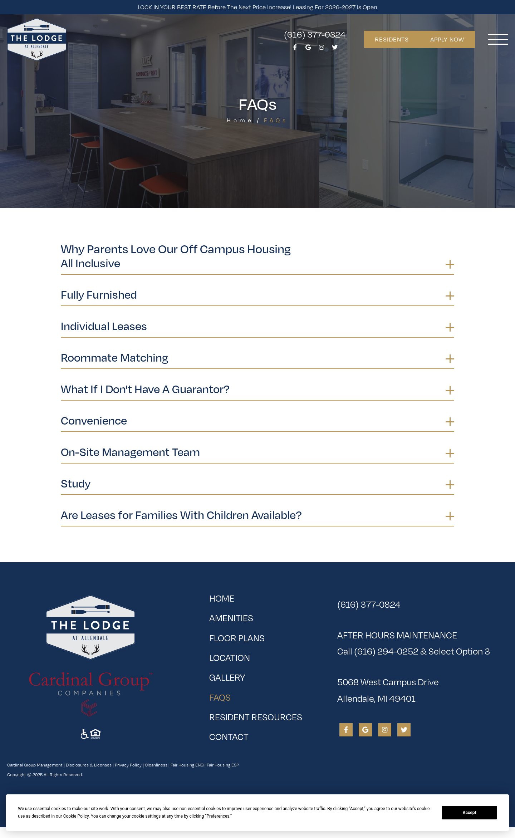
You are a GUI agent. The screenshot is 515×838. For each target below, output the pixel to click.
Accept (469, 812)
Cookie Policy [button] (76, 816)
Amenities (231, 617)
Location (229, 657)
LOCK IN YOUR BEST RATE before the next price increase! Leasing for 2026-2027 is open (257, 7)
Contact (229, 736)
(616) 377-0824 (314, 34)
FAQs (242, 695)
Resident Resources (255, 716)
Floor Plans (237, 637)
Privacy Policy (128, 765)
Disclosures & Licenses (89, 765)
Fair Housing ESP (223, 765)
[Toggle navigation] (498, 39)
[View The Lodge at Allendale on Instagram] (321, 49)
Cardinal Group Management (35, 765)
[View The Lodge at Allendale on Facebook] (295, 49)
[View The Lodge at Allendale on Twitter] (334, 49)
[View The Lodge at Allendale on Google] (308, 49)
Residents (392, 39)
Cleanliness (156, 765)
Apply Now (447, 39)
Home (240, 120)
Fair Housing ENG (187, 765)
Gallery (227, 677)
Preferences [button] (217, 816)
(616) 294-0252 (386, 651)
